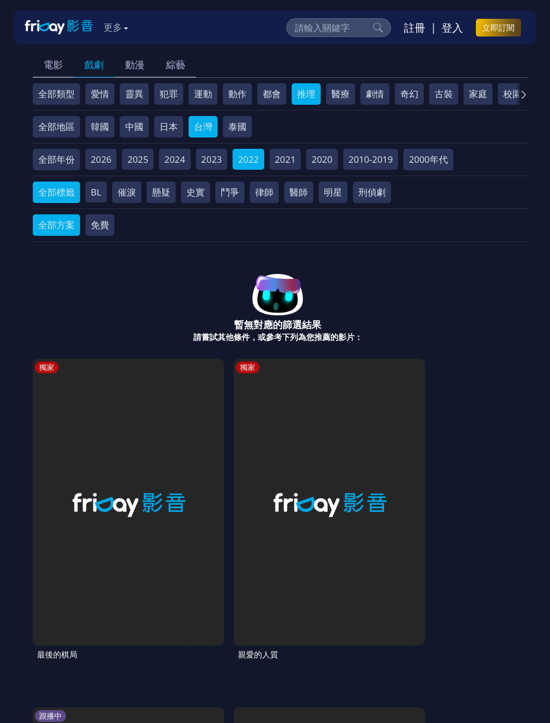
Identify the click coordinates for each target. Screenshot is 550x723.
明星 (333, 192)
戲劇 (94, 64)
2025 (137, 159)
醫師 (299, 192)
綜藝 (175, 64)
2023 (211, 159)
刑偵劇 (372, 192)
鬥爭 (230, 192)
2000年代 (428, 159)
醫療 (340, 94)
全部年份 (56, 159)
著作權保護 (363, 625)
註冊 (414, 27)
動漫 (134, 64)
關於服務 (57, 625)
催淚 (127, 192)
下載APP (103, 645)
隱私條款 (311, 625)
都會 (272, 94)
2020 (322, 159)
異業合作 (415, 625)
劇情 (375, 94)
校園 (512, 94)
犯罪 (169, 94)
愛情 (100, 94)
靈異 (134, 94)
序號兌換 (104, 625)
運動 (203, 94)
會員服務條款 (255, 625)
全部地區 (56, 126)
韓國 (100, 126)
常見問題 (198, 625)
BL (96, 192)
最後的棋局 (60, 476)
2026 (101, 159)
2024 (174, 159)
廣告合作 (57, 645)
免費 (100, 225)
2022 (248, 159)
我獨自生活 (223, 476)
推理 (306, 94)
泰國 (237, 126)
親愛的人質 (141, 476)
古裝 (444, 94)
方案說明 (151, 625)
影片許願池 (467, 625)
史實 (195, 192)
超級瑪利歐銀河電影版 (309, 482)
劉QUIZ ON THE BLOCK (387, 482)
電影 (53, 64)
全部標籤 (56, 192)
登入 (452, 27)
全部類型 (56, 94)
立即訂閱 (498, 27)
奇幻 (409, 94)
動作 (237, 94)
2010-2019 (371, 159)
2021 (285, 159)
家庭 (478, 94)
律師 (264, 192)
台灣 (203, 126)
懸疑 (161, 192)
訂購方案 (150, 645)
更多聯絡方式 (451, 686)
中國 (134, 126)
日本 (169, 126)
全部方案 (56, 225)
